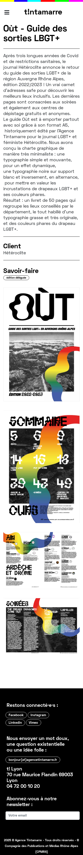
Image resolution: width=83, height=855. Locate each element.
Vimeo (33, 722)
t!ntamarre (43, 12)
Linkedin (15, 722)
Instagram (38, 715)
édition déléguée (16, 278)
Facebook (16, 715)
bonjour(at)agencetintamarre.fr (33, 760)
